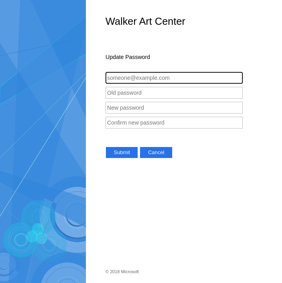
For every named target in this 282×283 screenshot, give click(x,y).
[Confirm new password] (174, 123)
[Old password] (174, 93)
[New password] (174, 108)
